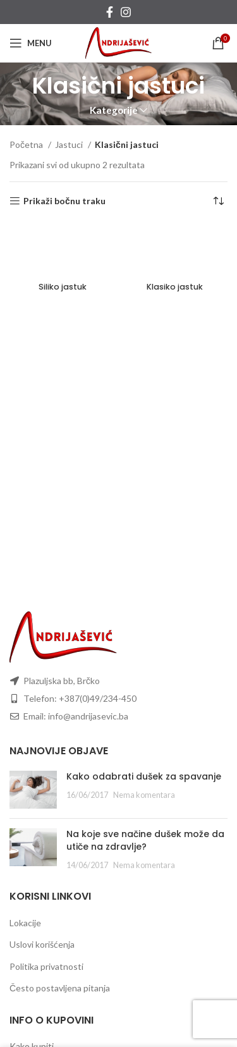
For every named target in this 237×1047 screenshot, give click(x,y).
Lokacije (25, 922)
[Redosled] (218, 201)
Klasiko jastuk (175, 286)
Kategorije (114, 110)
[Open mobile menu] (30, 43)
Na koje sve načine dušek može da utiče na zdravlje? (145, 840)
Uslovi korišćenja (42, 944)
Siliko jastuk (63, 286)
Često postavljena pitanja (59, 988)
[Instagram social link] (126, 12)
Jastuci (70, 144)
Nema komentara (144, 795)
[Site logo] (118, 42)
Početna (27, 144)
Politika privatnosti (46, 966)
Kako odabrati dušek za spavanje (143, 776)
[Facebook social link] (109, 12)
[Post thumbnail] (33, 790)
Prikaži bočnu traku (64, 201)
